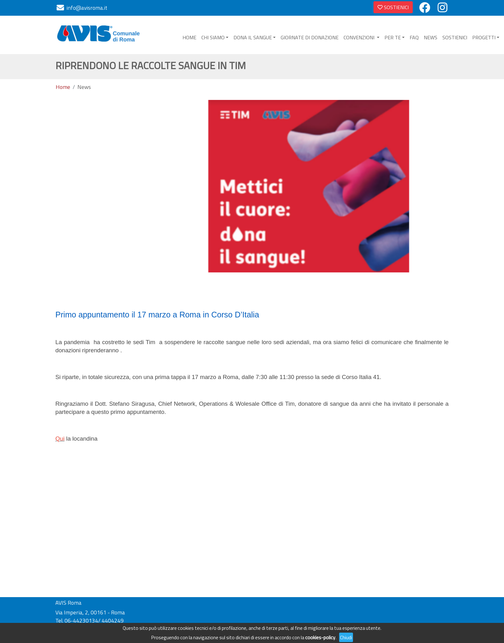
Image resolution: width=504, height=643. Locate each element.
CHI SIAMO (213, 37)
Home (63, 87)
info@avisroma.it (86, 7)
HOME (189, 37)
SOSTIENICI (393, 7)
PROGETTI (484, 37)
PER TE (392, 37)
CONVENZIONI (360, 37)
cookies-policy (320, 637)
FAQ (414, 37)
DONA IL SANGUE (252, 37)
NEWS (430, 37)
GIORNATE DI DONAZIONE (310, 37)
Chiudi (346, 637)
